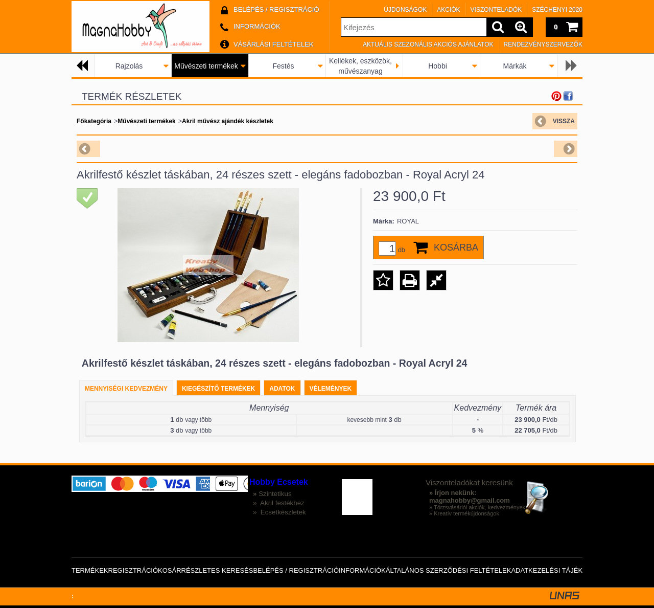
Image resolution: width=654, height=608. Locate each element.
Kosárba (456, 247)
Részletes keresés (217, 570)
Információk (362, 570)
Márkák (515, 66)
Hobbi (437, 66)
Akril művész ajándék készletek (227, 121)
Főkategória (94, 121)
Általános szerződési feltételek (448, 570)
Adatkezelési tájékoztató (559, 570)
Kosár (169, 570)
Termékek (90, 570)
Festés (283, 66)
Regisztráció (133, 570)
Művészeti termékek (206, 66)
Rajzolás (129, 66)
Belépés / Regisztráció (296, 570)
